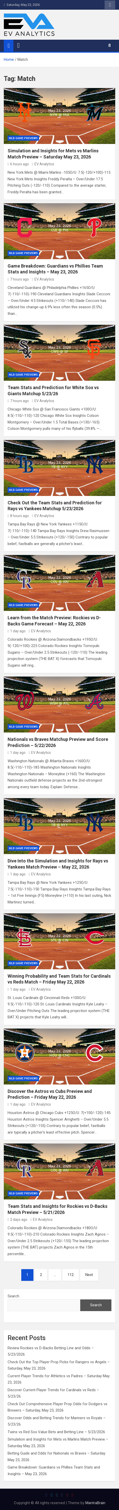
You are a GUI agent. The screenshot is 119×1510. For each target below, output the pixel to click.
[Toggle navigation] (18, 45)
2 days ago (17, 1220)
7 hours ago (18, 279)
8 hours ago (18, 516)
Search (13, 1296)
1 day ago (17, 631)
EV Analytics (43, 164)
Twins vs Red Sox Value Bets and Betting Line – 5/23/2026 (56, 1432)
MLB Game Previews (23, 138)
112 (71, 1274)
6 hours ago (18, 164)
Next (89, 1274)
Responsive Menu (110, 5)
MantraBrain (95, 1503)
